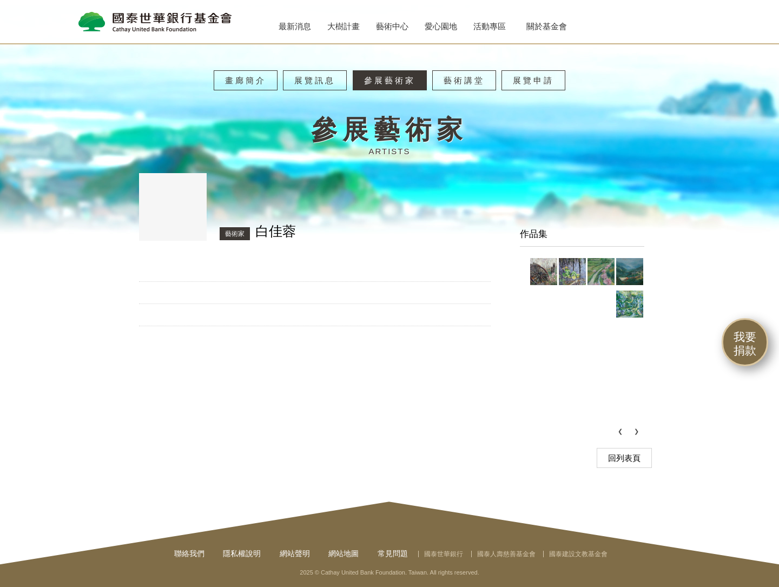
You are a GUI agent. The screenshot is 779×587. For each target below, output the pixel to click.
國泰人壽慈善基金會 (506, 554)
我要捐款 (745, 344)
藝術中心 (392, 26)
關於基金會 (546, 26)
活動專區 (489, 26)
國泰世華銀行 (443, 554)
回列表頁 (624, 458)
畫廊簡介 (245, 80)
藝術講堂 (464, 80)
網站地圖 (343, 553)
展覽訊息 (314, 80)
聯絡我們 (189, 553)
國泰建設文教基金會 (578, 554)
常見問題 (393, 553)
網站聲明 (295, 553)
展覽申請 (533, 80)
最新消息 (295, 26)
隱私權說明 (242, 553)
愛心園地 (441, 26)
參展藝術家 (389, 80)
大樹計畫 (343, 26)
